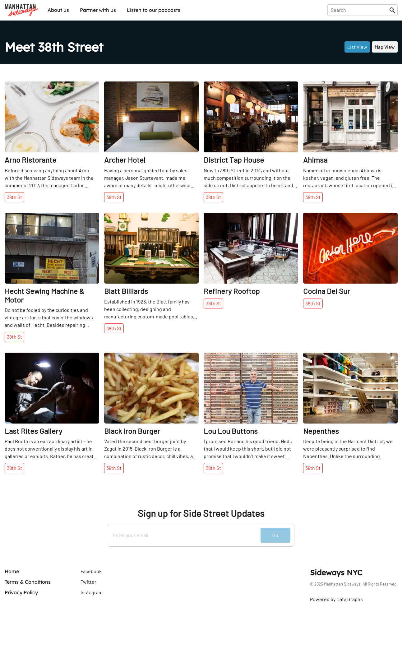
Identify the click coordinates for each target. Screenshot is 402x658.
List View (357, 47)
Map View (385, 47)
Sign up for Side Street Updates (201, 513)
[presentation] (359, 10)
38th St (14, 197)
